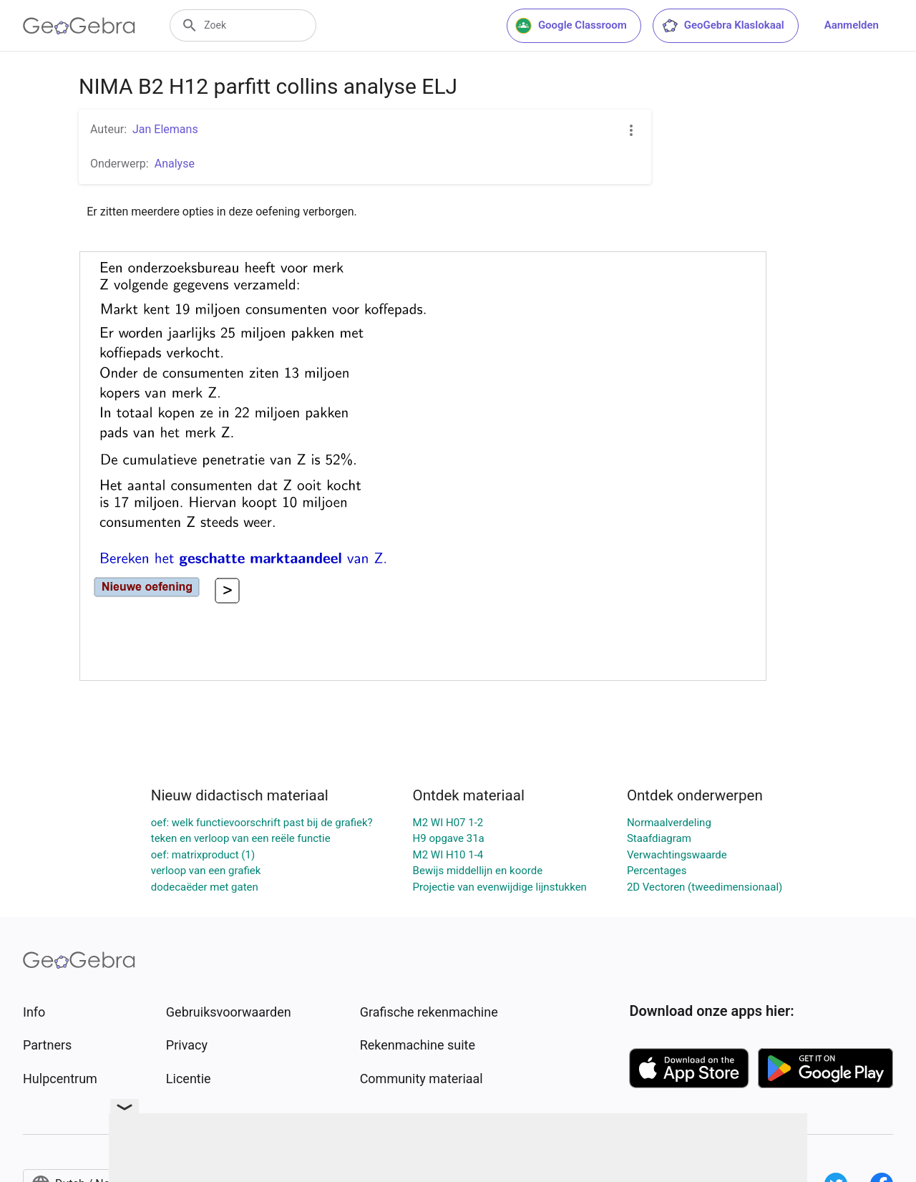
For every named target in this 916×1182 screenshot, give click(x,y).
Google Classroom (571, 25)
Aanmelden (851, 25)
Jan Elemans (165, 129)
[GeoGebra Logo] (79, 25)
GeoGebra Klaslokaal (722, 25)
